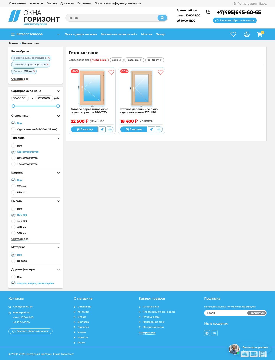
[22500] (44, 98)
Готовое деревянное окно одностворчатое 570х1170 (139, 111)
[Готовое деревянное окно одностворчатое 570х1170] (141, 88)
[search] (117, 18)
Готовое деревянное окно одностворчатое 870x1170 (89, 111)
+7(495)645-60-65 (239, 12)
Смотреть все (19, 239)
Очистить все (19, 78)
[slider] (13, 106)
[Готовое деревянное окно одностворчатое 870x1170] (92, 88)
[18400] (20, 98)
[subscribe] (235, 313)
